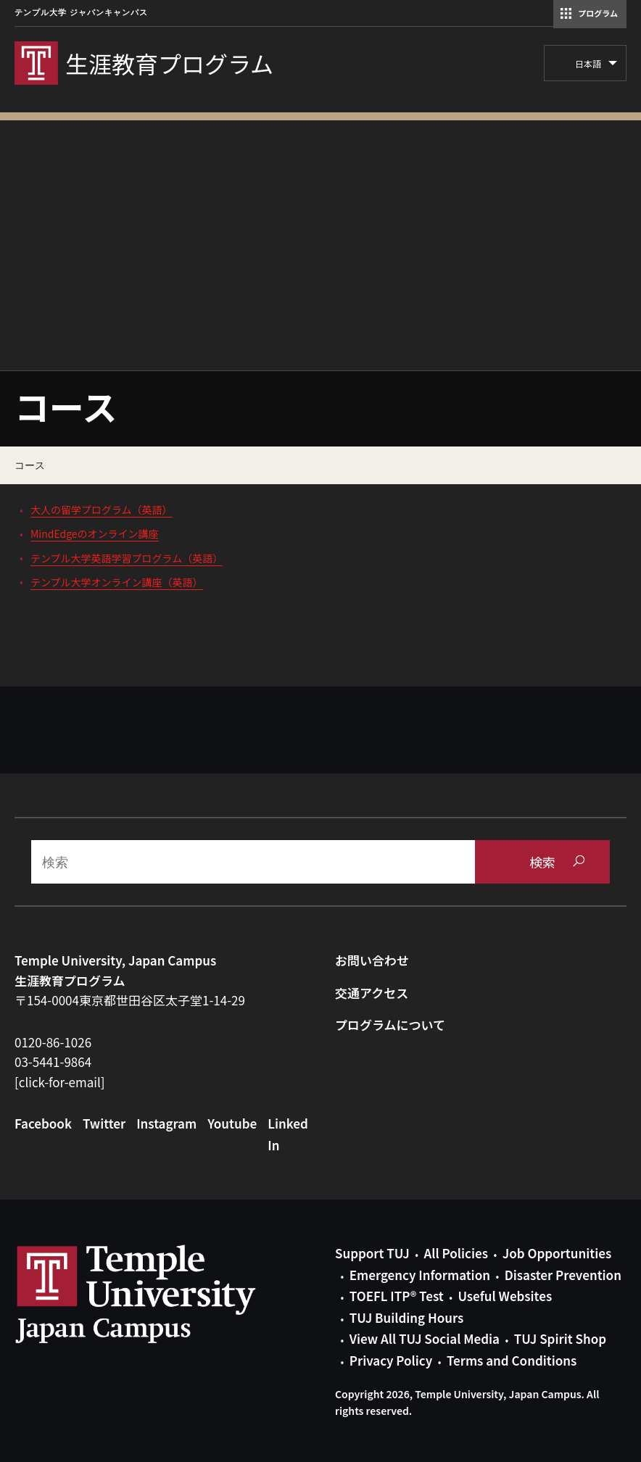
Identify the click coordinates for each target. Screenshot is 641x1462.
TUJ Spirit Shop (560, 1338)
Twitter (104, 1123)
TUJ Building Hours (406, 1317)
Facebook (43, 1123)
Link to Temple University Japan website (160, 1294)
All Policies (456, 1253)
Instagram (166, 1123)
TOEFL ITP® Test (397, 1296)
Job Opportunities (557, 1253)
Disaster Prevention (563, 1275)
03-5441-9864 (53, 1061)
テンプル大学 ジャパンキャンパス (81, 12)
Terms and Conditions (511, 1360)
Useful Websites (505, 1296)
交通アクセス (371, 993)
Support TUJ (372, 1253)
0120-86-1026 (53, 1042)
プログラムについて (390, 1024)
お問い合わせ (372, 960)
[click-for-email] (60, 1082)
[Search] (253, 862)
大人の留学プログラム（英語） (101, 509)
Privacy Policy (391, 1360)
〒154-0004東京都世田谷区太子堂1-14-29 (130, 1000)
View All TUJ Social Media (425, 1338)
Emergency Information (420, 1275)
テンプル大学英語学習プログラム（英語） (126, 558)
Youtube (232, 1123)
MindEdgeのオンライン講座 (94, 533)
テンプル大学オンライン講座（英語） (116, 582)
